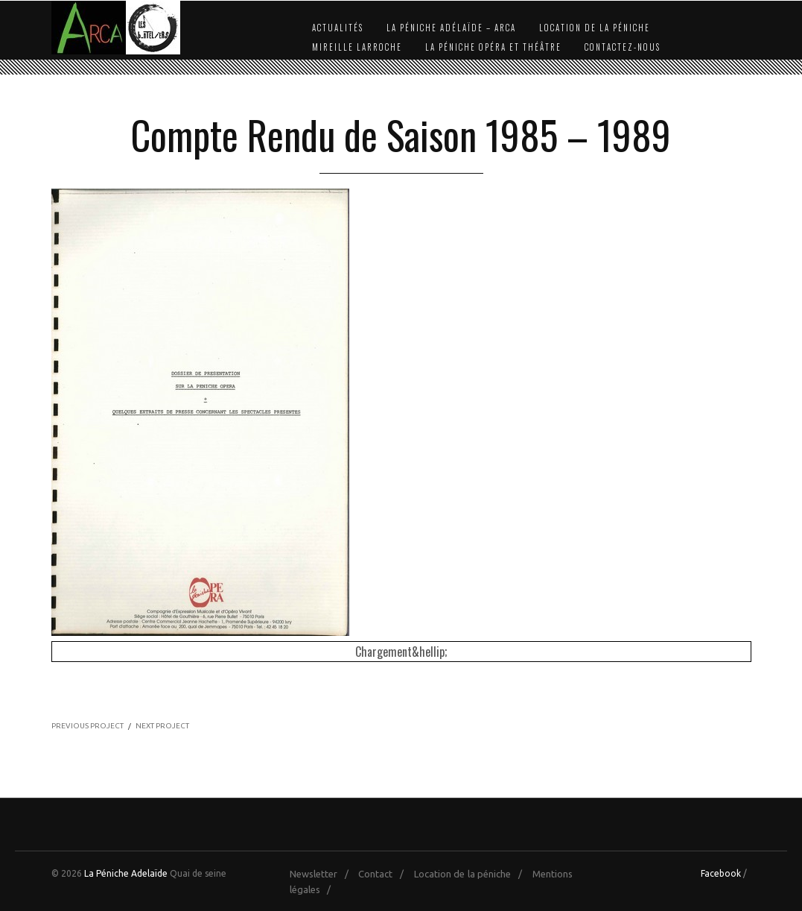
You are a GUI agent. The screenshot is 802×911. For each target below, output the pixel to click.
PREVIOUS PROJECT (87, 726)
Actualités (337, 28)
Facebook (721, 873)
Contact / (384, 874)
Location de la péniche (594, 28)
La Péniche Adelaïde (126, 873)
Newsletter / (323, 874)
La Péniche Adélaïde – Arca (451, 28)
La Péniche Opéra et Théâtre (493, 47)
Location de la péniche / (471, 874)
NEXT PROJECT (162, 726)
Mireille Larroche (357, 47)
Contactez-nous (623, 47)
